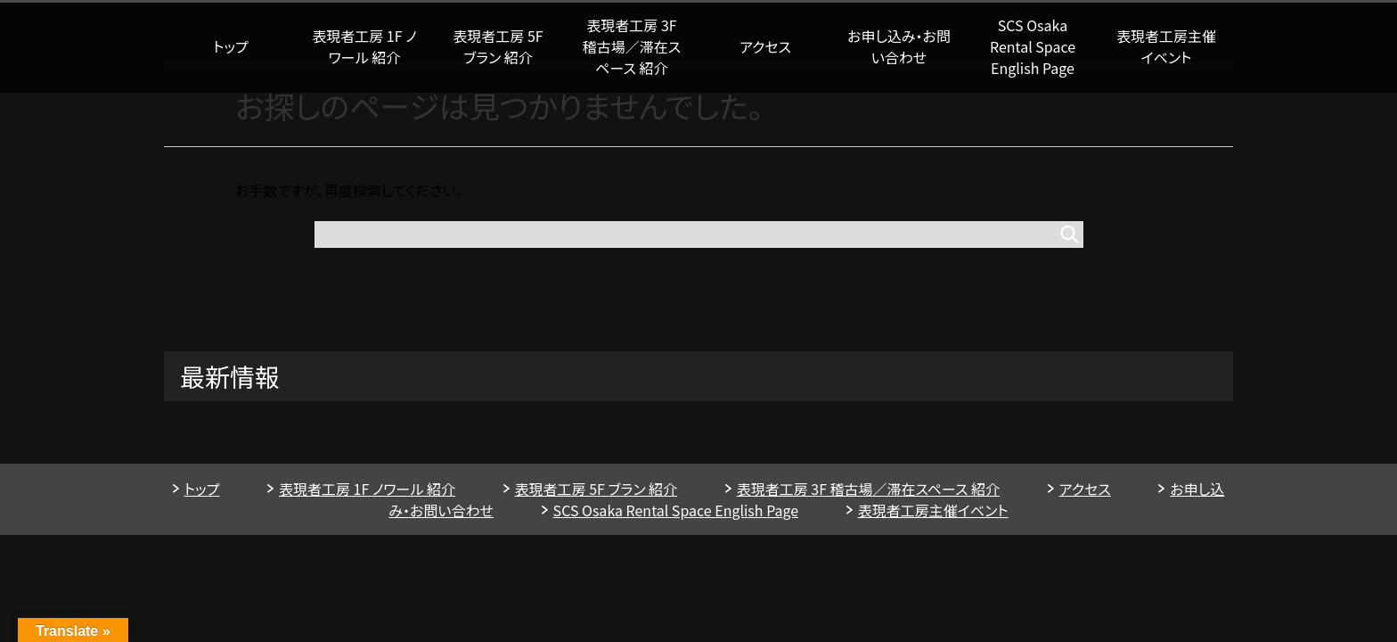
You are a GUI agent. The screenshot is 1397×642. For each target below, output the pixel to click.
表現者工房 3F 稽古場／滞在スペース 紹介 (632, 46)
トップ (231, 46)
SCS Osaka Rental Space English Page (1032, 46)
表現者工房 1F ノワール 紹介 (364, 46)
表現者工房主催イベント (1166, 46)
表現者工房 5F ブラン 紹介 (498, 46)
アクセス (765, 46)
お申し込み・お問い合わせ (899, 46)
